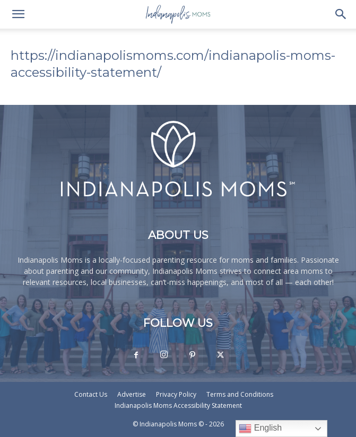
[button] (18, 14)
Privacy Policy (176, 394)
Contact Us (90, 394)
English (260, 428)
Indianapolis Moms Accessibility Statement (178, 405)
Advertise (131, 394)
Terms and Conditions (239, 394)
